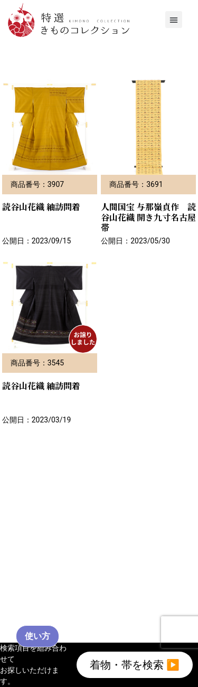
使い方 (37, 636)
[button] (173, 19)
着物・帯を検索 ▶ (135, 664)
